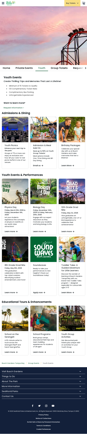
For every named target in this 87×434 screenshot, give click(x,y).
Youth (42, 68)
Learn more (11, 231)
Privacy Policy (43, 415)
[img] (32, 406)
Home (6, 68)
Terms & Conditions (43, 426)
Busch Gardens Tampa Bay (13, 363)
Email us (38, 166)
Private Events (24, 68)
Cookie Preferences (43, 429)
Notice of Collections (43, 419)
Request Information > (14, 108)
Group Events (33, 363)
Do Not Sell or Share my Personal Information (43, 422)
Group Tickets (60, 68)
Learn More (67, 166)
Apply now (39, 293)
